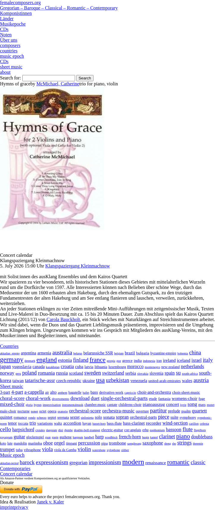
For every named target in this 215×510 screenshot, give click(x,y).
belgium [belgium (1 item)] (118, 353)
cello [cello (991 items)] (5, 429)
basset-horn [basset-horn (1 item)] (98, 423)
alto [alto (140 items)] (53, 392)
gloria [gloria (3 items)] (29, 404)
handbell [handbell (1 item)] (89, 437)
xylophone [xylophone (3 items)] (113, 450)
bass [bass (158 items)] (94, 392)
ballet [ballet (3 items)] (86, 392)
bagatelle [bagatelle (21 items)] (75, 392)
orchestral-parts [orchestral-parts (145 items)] (143, 417)
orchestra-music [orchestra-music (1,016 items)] (118, 411)
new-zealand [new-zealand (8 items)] (170, 367)
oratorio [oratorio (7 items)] (62, 411)
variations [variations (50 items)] (45, 423)
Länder (6, 18)
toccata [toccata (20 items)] (23, 423)
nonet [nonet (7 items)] (34, 411)
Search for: (10, 77)
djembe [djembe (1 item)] (68, 430)
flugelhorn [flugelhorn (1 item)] (200, 430)
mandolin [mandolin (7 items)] (20, 443)
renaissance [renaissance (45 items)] (155, 462)
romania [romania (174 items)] (46, 373)
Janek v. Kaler (50, 501)
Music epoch (12, 455)
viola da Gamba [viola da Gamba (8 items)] (65, 450)
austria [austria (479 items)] (201, 380)
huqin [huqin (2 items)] (145, 437)
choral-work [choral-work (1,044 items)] (38, 398)
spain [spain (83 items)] (170, 373)
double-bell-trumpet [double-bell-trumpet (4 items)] (87, 430)
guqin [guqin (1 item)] (55, 437)
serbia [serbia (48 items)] (130, 373)
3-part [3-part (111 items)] (5, 392)
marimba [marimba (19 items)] (35, 443)
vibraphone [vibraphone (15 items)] (32, 450)
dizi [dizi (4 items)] (60, 430)
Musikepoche (13, 23)
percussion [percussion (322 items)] (89, 443)
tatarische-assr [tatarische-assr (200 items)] (40, 380)
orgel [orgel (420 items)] (59, 443)
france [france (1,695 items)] (98, 359)
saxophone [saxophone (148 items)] (153, 442)
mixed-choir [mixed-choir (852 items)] (12, 404)
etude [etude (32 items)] (153, 399)
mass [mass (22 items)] (201, 405)
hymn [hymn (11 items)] (37, 404)
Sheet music (11, 386)
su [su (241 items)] (178, 373)
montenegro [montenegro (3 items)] (152, 367)
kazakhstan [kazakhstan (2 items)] (53, 367)
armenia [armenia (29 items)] (44, 353)
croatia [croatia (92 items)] (67, 366)
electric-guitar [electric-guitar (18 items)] (112, 430)
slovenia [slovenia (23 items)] (156, 373)
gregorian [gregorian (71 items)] (78, 462)
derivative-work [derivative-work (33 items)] (111, 392)
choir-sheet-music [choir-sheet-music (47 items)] (186, 392)
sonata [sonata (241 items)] (109, 417)
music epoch (12, 56)
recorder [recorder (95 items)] (153, 422)
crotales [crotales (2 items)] (40, 430)
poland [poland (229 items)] (29, 373)
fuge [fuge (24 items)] (202, 399)
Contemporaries (15, 468)
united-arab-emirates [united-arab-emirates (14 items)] (164, 380)
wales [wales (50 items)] (187, 380)
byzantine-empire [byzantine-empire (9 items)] (163, 353)
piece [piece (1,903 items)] (163, 417)
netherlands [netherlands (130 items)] (192, 366)
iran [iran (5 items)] (159, 360)
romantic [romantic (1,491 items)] (178, 462)
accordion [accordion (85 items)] (72, 422)
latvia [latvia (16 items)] (89, 366)
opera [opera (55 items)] (52, 411)
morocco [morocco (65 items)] (135, 366)
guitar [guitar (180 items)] (19, 436)
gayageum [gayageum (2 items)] (6, 437)
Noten (6, 34)
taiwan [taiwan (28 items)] (18, 380)
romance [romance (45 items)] (20, 417)
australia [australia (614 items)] (62, 352)
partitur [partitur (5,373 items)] (158, 410)
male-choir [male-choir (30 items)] (8, 411)
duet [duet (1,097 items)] (95, 398)
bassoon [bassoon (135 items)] (174, 429)
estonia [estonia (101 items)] (65, 360)
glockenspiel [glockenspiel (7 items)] (35, 437)
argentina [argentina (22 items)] (28, 353)
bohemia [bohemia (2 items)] (182, 353)
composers (10, 45)
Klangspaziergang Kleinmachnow (77, 265)
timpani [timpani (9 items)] (71, 443)
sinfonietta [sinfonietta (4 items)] (87, 417)
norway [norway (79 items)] (7, 373)
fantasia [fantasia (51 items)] (164, 398)
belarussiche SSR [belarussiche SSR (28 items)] (98, 353)
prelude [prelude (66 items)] (174, 411)
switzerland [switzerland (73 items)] (113, 373)
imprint (7, 507)
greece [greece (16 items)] (127, 360)
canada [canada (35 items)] (38, 366)
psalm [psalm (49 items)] (186, 411)
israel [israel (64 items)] (196, 360)
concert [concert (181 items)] (172, 404)
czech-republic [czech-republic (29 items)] (69, 380)
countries (9, 50)
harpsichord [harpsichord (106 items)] (23, 429)
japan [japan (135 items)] (5, 366)
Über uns (8, 40)
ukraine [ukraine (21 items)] (88, 380)
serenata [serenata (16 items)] (63, 417)
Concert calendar (16, 473)
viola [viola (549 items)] (47, 449)
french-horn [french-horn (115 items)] (130, 436)
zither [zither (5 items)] (125, 450)
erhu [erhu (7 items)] (145, 430)
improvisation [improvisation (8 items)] (52, 404)
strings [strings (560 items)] (184, 443)
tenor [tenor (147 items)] (12, 423)
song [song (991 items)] (192, 404)
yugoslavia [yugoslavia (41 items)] (22, 366)
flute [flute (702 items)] (188, 429)
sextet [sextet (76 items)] (75, 417)
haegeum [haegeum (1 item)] (78, 437)
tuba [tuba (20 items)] (19, 450)
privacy (21, 507)
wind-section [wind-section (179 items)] (175, 423)
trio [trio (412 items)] (32, 422)
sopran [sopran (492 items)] (122, 417)
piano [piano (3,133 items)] (183, 436)
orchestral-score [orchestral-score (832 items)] (85, 411)
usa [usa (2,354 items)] (100, 380)
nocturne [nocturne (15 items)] (23, 411)
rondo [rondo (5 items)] (31, 417)
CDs (4, 29)
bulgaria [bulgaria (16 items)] (142, 353)
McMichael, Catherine (57, 83)
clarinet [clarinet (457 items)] (167, 436)
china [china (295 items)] (195, 353)
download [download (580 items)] (79, 398)
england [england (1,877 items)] (46, 359)
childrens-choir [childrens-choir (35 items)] (130, 405)
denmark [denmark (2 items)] (29, 360)
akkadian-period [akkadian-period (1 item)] (9, 463)
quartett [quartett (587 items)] (199, 411)
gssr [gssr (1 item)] (118, 360)
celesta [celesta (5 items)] (204, 423)
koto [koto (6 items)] (3, 443)
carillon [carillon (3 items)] (194, 423)
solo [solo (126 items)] (98, 417)
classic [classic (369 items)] (198, 462)
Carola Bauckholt (63, 319)
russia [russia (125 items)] (62, 373)
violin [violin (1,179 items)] (84, 449)
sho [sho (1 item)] (174, 443)
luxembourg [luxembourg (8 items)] (117, 367)
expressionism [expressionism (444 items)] (52, 462)
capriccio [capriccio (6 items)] (130, 392)
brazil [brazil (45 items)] (130, 353)
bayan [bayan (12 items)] (86, 423)
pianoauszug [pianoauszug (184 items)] (154, 404)
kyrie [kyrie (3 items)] (183, 404)
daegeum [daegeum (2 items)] (51, 430)
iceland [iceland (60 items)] (183, 360)
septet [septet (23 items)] (52, 417)
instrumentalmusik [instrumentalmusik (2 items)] (72, 404)
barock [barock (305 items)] (27, 462)
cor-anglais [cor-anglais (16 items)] (132, 430)
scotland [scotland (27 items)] (76, 373)
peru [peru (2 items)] (18, 373)
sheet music (11, 66)
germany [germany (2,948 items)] (11, 359)
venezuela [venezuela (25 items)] (138, 380)
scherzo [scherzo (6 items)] (41, 417)
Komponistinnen (16, 13)
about (5, 72)
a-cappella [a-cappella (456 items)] (34, 392)
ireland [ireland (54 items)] (169, 360)
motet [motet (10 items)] (210, 404)
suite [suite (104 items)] (174, 417)
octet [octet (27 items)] (42, 411)
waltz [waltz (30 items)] (58, 423)
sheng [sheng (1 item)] (167, 443)
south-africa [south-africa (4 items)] (190, 373)
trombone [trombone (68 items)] (117, 443)
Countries (9, 346)
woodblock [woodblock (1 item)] (111, 437)
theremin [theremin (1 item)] (198, 443)
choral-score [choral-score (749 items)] (12, 398)
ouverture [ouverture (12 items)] (142, 411)
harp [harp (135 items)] (99, 436)
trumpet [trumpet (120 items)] (7, 449)
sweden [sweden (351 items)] (92, 373)
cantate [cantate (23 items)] (112, 405)
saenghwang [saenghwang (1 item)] (134, 443)
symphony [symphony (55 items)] (188, 417)
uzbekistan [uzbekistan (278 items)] (117, 380)
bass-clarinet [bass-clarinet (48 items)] (134, 423)
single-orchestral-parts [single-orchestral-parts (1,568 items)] (124, 398)
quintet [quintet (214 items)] (6, 417)
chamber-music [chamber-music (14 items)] (95, 405)
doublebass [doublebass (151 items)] (202, 436)
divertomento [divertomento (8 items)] (60, 399)
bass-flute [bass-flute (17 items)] (114, 423)
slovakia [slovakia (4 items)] (142, 373)
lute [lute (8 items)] (10, 443)
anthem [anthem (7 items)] (62, 392)
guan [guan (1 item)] (48, 437)
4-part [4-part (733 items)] (17, 392)
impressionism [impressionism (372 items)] (105, 462)
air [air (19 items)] (47, 392)
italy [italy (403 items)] (208, 360)
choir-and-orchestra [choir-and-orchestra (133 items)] (154, 392)
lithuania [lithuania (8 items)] (100, 367)
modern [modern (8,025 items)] (133, 462)
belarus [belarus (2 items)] (77, 353)
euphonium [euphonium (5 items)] (157, 430)
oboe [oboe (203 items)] (48, 443)
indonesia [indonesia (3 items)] (149, 360)
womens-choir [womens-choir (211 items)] (184, 398)
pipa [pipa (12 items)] (104, 443)
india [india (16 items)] (138, 360)
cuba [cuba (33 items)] (79, 366)
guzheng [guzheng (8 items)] (65, 437)
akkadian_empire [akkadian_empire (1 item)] (10, 353)
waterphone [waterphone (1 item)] (99, 450)
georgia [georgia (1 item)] (111, 360)
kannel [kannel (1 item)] (154, 437)
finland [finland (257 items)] (80, 360)
